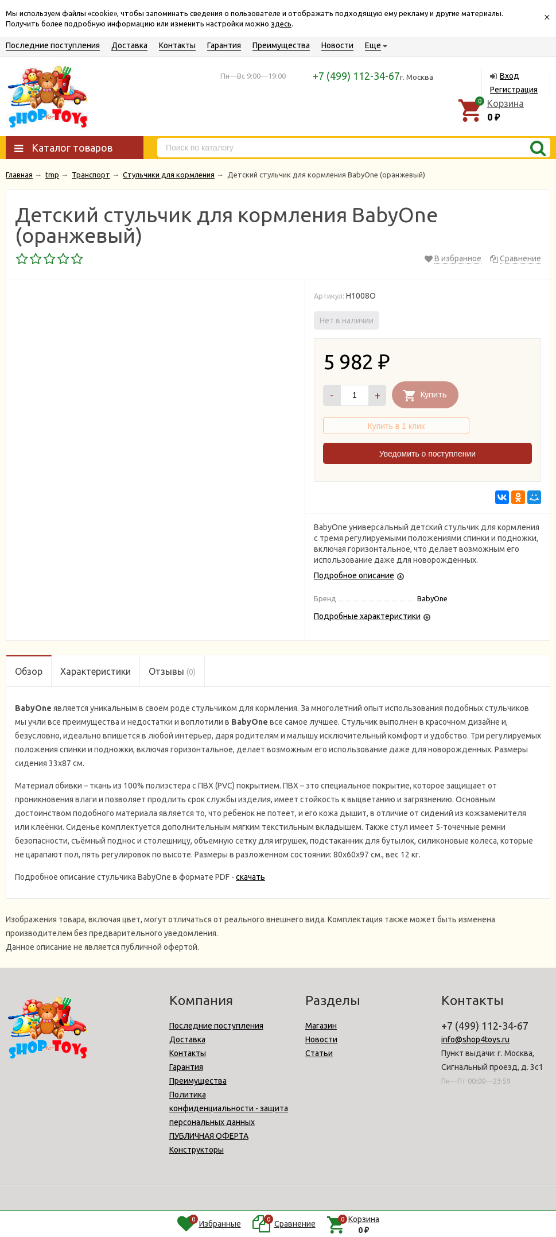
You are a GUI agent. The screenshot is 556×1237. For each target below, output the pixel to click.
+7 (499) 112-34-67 (356, 76)
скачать (250, 877)
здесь (281, 24)
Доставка (129, 45)
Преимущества (281, 45)
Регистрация (514, 89)
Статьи (319, 1053)
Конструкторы (196, 1149)
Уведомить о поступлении (427, 453)
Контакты (177, 45)
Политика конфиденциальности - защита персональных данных (228, 1108)
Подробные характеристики (367, 616)
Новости (337, 45)
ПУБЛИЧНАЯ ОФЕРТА (208, 1136)
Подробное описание (354, 575)
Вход (509, 75)
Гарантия (224, 45)
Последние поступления (53, 45)
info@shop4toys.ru (475, 1039)
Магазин (321, 1025)
